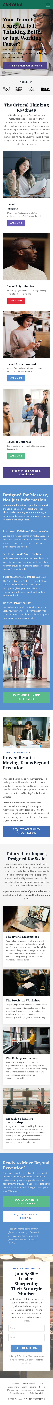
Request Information (18, 1393)
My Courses (39, 1390)
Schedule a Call (36, 1393)
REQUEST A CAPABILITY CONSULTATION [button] (26, 831)
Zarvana (15, 1384)
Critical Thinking (28, 1384)
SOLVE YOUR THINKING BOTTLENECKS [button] (26, 697)
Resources (26, 1390)
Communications (29, 1387)
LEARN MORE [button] (16, 223)
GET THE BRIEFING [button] (26, 1348)
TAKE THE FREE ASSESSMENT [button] (24, 65)
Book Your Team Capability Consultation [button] (26, 472)
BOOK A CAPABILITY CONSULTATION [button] (26, 1202)
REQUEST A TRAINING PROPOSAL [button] (26, 1216)
